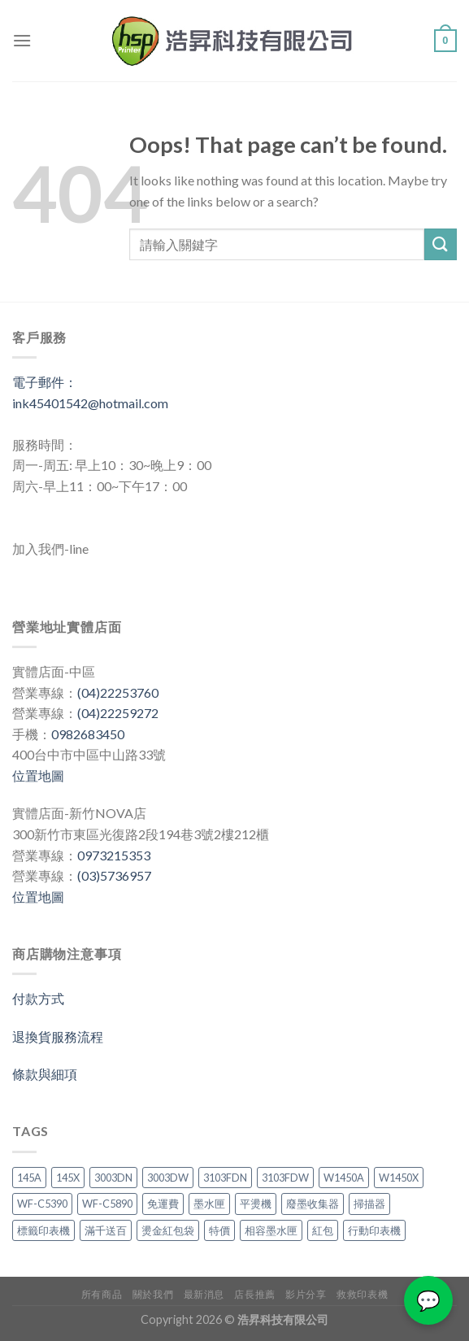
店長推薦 (254, 1294)
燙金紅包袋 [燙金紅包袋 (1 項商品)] (167, 1230)
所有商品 (101, 1294)
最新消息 (204, 1294)
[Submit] (440, 244)
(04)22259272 (118, 713)
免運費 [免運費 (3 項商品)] (163, 1203)
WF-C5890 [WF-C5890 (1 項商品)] (107, 1203)
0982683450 (87, 734)
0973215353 (113, 855)
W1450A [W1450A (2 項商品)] (344, 1177)
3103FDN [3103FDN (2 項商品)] (225, 1177)
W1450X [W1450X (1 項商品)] (399, 1177)
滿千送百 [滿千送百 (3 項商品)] (106, 1230)
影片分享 (305, 1294)
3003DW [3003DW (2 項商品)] (168, 1177)
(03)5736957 (114, 875)
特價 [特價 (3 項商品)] (219, 1230)
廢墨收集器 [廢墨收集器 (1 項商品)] (312, 1203)
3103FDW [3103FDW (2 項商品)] (285, 1177)
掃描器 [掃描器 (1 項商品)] (369, 1203)
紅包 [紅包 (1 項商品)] (322, 1230)
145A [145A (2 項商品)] (29, 1177)
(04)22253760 (118, 692)
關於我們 (152, 1294)
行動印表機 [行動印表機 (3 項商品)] (374, 1230)
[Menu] (22, 40)
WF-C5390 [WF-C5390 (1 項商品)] (42, 1203)
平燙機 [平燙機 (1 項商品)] (255, 1203)
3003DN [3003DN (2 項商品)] (113, 1177)
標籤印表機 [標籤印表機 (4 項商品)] (43, 1230)
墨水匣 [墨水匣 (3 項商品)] (209, 1203)
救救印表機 (362, 1294)
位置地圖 (38, 775)
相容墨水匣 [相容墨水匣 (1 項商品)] (271, 1230)
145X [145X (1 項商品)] (68, 1177)
